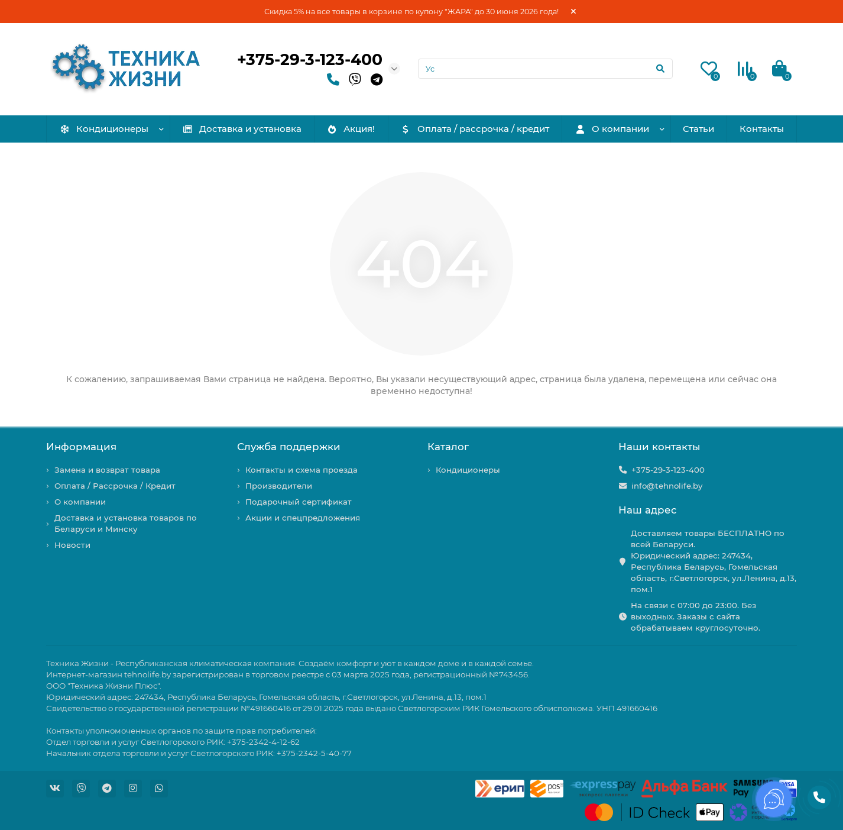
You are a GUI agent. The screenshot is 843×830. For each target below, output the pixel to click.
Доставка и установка (241, 128)
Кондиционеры (103, 128)
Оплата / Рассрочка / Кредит (115, 485)
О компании (612, 128)
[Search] (545, 69)
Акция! (350, 128)
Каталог (448, 447)
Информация (81, 447)
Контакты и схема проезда (301, 469)
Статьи (698, 128)
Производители (278, 485)
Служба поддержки (289, 447)
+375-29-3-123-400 (309, 59)
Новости (72, 545)
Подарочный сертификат (298, 501)
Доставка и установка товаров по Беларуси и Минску (125, 523)
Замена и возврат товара (107, 469)
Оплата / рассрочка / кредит (474, 128)
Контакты (762, 128)
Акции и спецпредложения (302, 517)
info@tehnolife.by (666, 485)
